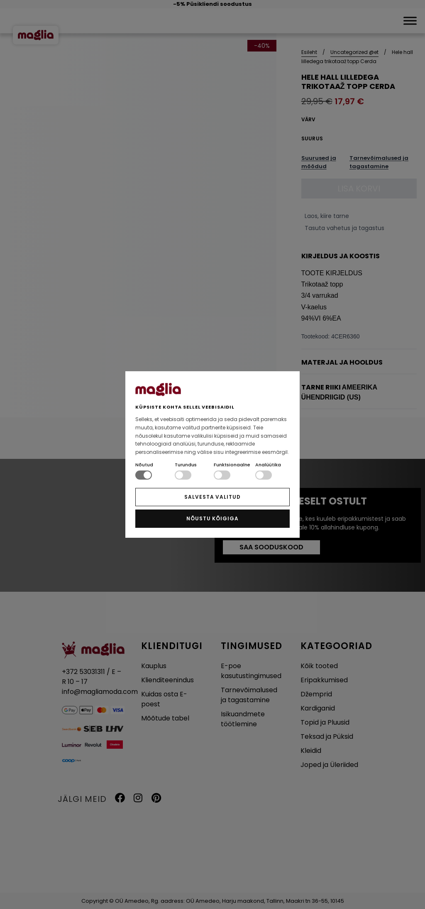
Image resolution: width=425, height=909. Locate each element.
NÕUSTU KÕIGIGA (212, 518)
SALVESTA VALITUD (212, 496)
